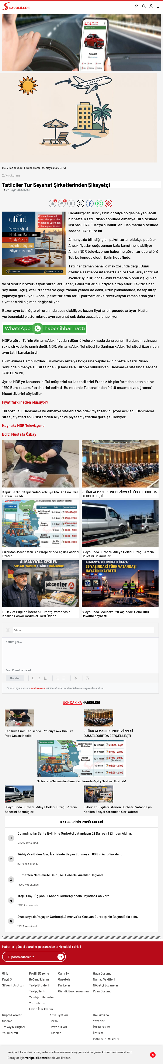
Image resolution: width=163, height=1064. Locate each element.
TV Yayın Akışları (13, 1027)
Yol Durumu (10, 1033)
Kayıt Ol (7, 979)
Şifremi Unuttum (13, 985)
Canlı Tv (63, 973)
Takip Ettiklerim (40, 985)
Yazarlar (99, 1021)
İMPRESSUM (101, 1027)
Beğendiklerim (39, 979)
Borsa (54, 1021)
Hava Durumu (102, 973)
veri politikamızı (36, 1058)
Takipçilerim (37, 991)
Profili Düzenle (39, 973)
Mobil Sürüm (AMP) (105, 1039)
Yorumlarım (37, 1003)
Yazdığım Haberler (41, 997)
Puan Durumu (102, 991)
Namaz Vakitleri (104, 979)
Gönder (15, 678)
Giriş (5, 973)
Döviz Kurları (58, 1027)
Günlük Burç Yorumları (73, 991)
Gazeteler (65, 979)
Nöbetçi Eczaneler (105, 985)
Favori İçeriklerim (41, 1009)
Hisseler (55, 1033)
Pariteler (64, 985)
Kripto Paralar (12, 1015)
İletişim (98, 1033)
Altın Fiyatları (59, 1015)
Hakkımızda (101, 1015)
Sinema (7, 1021)
